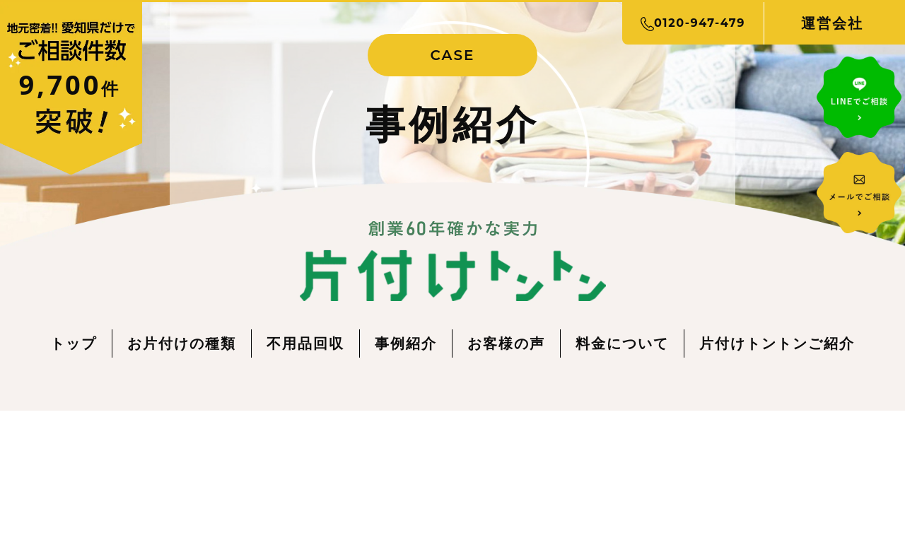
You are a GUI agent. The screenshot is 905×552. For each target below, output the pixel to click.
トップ (73, 343)
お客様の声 (506, 343)
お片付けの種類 (181, 343)
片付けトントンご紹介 (777, 343)
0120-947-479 (693, 23)
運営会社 (832, 23)
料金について (622, 343)
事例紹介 (406, 343)
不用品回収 (305, 343)
